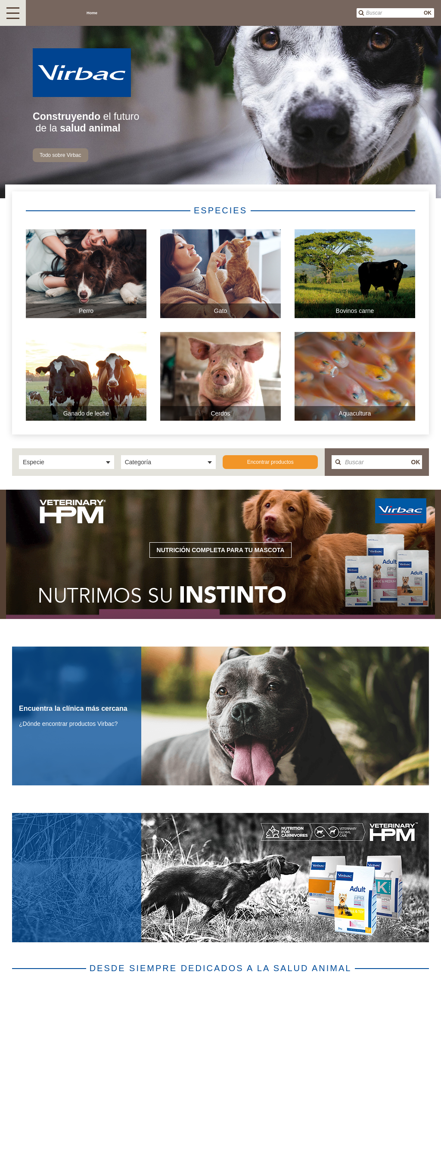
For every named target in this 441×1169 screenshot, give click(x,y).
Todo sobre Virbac (60, 155)
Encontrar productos (270, 462)
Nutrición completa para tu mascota (221, 550)
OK (428, 13)
